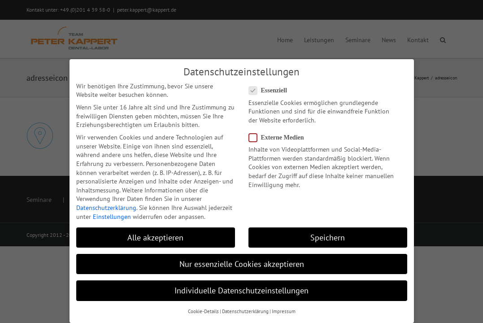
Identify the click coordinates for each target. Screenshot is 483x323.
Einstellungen (112, 217)
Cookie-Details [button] (203, 311)
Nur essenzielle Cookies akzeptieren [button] (241, 264)
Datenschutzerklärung (106, 208)
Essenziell (271, 90)
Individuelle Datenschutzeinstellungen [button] (241, 290)
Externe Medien (280, 137)
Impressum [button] (284, 311)
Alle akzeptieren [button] (155, 237)
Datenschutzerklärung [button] (245, 311)
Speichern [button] (327, 237)
